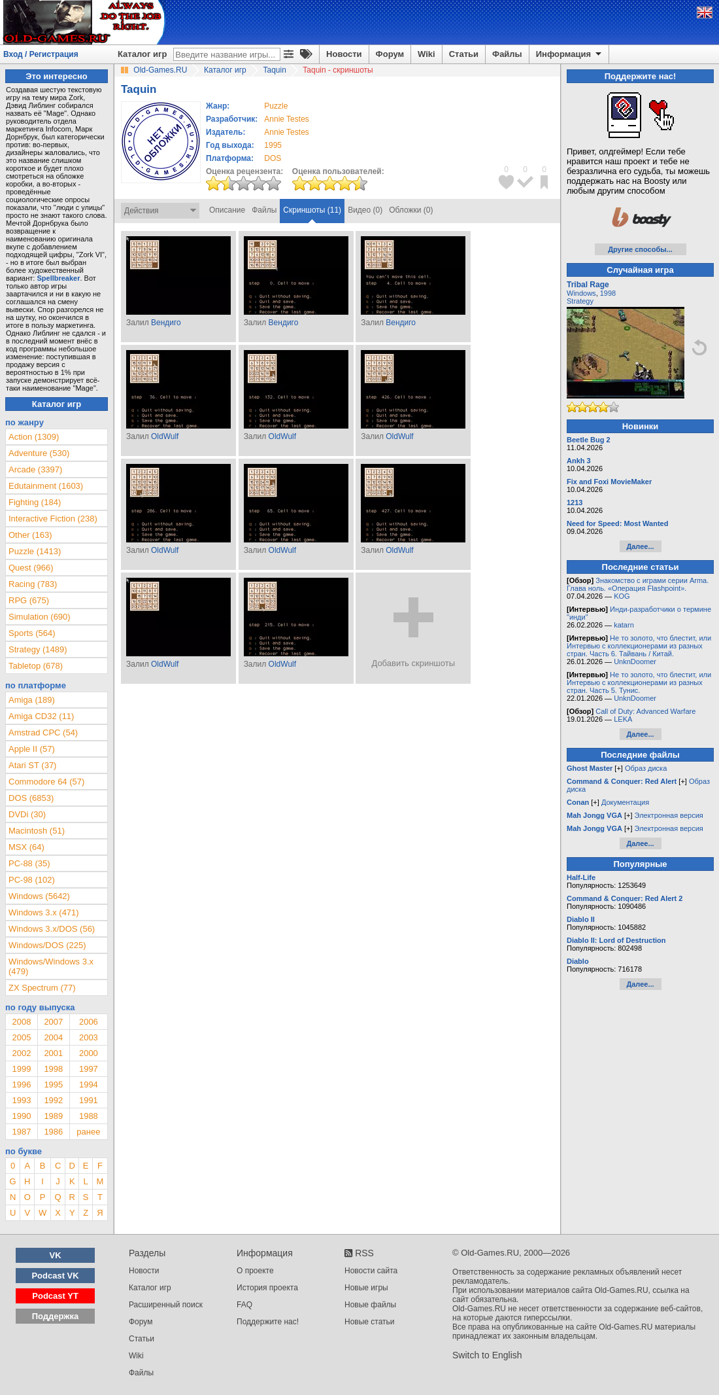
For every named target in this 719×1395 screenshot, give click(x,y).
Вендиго (166, 322)
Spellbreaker (58, 278)
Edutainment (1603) (45, 486)
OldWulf (164, 436)
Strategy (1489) (37, 649)
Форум (390, 54)
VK (55, 1255)
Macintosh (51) (36, 831)
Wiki (426, 54)
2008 (21, 1022)
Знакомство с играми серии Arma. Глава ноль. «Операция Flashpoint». (638, 584)
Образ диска (646, 768)
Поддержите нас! (268, 1321)
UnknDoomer (635, 661)
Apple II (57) (31, 749)
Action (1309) (33, 437)
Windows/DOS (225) (47, 945)
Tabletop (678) (35, 666)
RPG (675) (28, 600)
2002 (21, 1053)
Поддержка (55, 1316)
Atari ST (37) (32, 765)
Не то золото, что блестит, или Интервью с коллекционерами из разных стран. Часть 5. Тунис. (639, 682)
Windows (581, 293)
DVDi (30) (27, 814)
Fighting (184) (34, 502)
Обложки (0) (411, 210)
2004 (53, 1037)
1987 (21, 1132)
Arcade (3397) (35, 469)
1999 (21, 1069)
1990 (21, 1116)
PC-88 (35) (29, 863)
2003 (88, 1037)
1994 (88, 1084)
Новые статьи (369, 1321)
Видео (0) (365, 210)
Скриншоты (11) (312, 210)
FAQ (244, 1304)
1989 (53, 1116)
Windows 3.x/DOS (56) (51, 929)
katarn (624, 625)
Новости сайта (370, 1270)
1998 (53, 1069)
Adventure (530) (38, 453)
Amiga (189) (31, 700)
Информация (569, 54)
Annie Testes (286, 119)
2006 (88, 1022)
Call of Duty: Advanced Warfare (645, 711)
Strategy (580, 301)
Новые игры (366, 1287)
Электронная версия (669, 815)
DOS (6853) (31, 798)
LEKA (623, 719)
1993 (21, 1100)
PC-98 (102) (31, 880)
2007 (53, 1022)
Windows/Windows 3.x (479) (50, 966)
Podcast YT (55, 1296)
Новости (344, 54)
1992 (53, 1100)
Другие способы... (640, 249)
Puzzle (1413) (34, 551)
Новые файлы (370, 1304)
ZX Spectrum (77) (42, 988)
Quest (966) (31, 568)
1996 (21, 1084)
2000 (88, 1053)
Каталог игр (142, 54)
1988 (88, 1116)
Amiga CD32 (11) (41, 716)
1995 (273, 145)
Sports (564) (32, 633)
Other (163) (30, 535)
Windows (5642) (39, 896)
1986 (53, 1132)
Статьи (463, 54)
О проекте (255, 1270)
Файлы (507, 54)
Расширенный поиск (166, 1304)
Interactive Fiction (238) (52, 518)
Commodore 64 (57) (46, 781)
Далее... (640, 546)
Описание (227, 210)
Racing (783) (32, 584)
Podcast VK (54, 1275)
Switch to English (487, 1355)
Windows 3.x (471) (43, 912)
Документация (625, 802)
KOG (621, 596)
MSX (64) (26, 847)
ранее (88, 1132)
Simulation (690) (39, 617)
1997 (88, 1069)
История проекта (267, 1287)
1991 (88, 1100)
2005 (21, 1037)
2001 (53, 1053)
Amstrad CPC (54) (43, 732)
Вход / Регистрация (40, 54)
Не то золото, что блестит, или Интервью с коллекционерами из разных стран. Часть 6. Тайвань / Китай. (639, 646)
